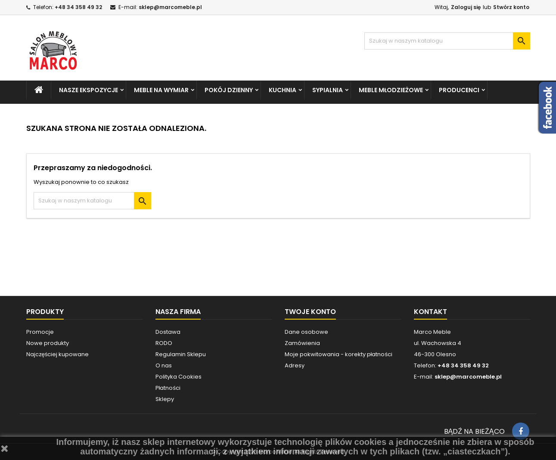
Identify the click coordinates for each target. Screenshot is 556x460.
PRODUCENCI (459, 90)
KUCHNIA (282, 90)
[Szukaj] (447, 41)
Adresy (294, 365)
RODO (163, 343)
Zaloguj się (466, 7)
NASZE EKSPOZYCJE (88, 90)
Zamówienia (302, 343)
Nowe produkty (47, 343)
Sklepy (164, 399)
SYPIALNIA (327, 90)
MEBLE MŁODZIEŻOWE (391, 90)
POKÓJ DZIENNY (229, 90)
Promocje (40, 332)
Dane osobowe (306, 332)
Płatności (167, 388)
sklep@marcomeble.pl (170, 7)
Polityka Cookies (178, 377)
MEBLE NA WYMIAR (161, 90)
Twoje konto (310, 312)
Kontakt (430, 312)
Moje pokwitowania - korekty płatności (338, 354)
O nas (163, 365)
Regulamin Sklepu (180, 354)
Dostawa (167, 332)
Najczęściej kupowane (57, 354)
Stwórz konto (511, 7)
